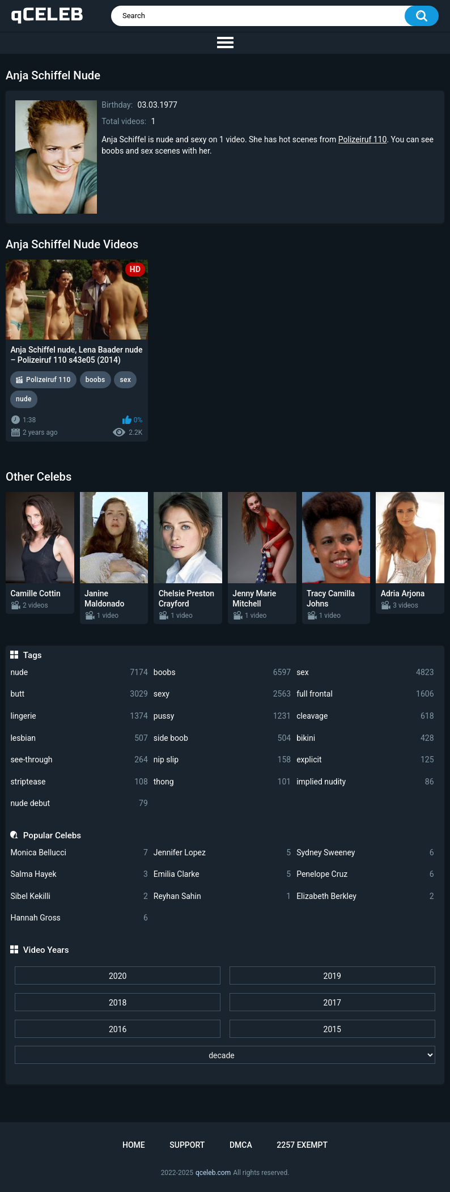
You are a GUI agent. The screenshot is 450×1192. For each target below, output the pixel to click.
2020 (117, 976)
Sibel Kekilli (78, 896)
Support (187, 1144)
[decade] (225, 1055)
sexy (222, 694)
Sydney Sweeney (365, 853)
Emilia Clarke (222, 874)
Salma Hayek (78, 874)
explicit (365, 760)
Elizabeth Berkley (365, 896)
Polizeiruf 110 (362, 139)
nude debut (78, 803)
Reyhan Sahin (222, 896)
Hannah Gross (78, 918)
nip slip (222, 760)
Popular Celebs (52, 835)
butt (78, 694)
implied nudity (365, 782)
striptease (78, 782)
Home (133, 1144)
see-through (78, 760)
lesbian (78, 738)
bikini (365, 738)
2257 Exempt (302, 1144)
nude (78, 672)
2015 (332, 1029)
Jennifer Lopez (222, 853)
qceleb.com (213, 1173)
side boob (222, 738)
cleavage (365, 716)
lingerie (78, 716)
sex (365, 672)
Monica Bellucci (78, 853)
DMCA (241, 1144)
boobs (222, 672)
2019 (332, 976)
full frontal (365, 694)
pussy (222, 716)
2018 (117, 1002)
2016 (117, 1029)
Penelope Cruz (365, 874)
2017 (332, 1002)
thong (222, 782)
